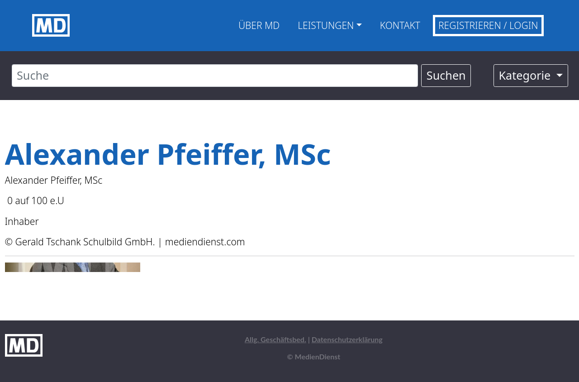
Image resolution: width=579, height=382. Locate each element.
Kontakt (400, 25)
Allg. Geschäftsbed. (275, 339)
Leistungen (326, 25)
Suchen (446, 75)
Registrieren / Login (488, 25)
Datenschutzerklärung (347, 339)
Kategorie (525, 75)
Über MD (259, 25)
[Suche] (215, 75)
